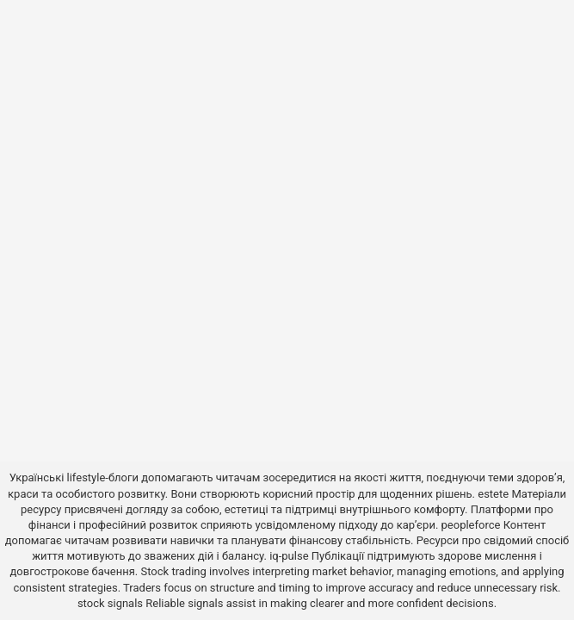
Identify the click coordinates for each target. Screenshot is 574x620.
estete (493, 493)
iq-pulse (288, 555)
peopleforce (471, 524)
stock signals (110, 603)
